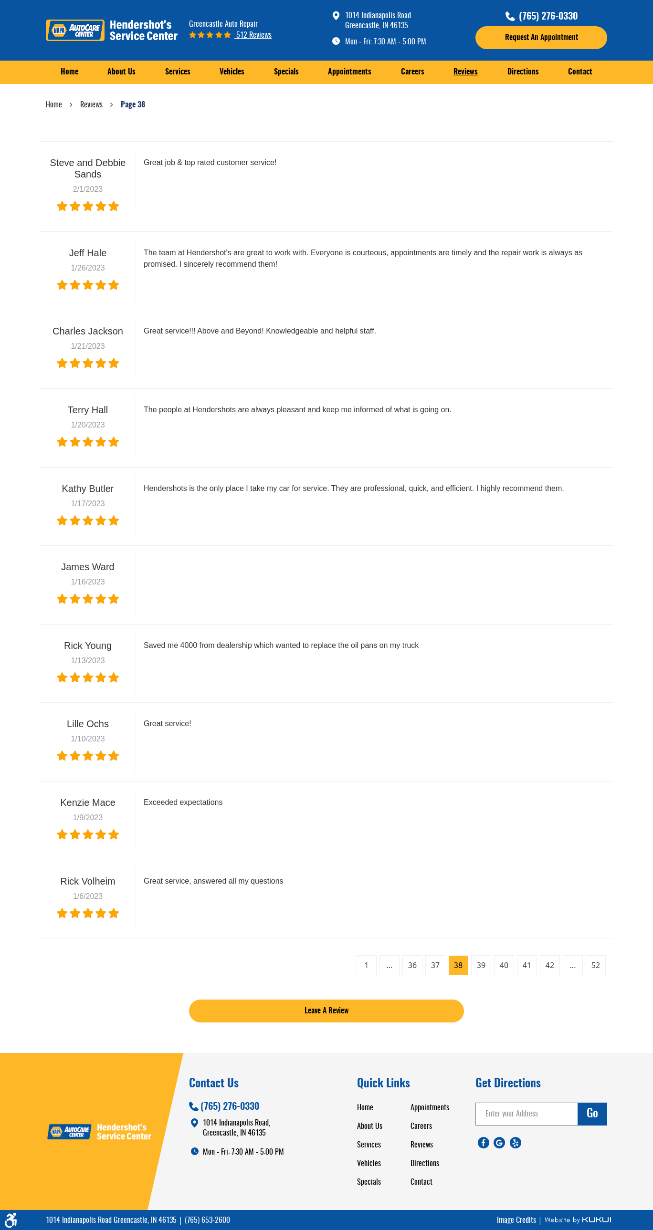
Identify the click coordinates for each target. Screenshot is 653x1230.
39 (481, 965)
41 (527, 965)
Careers (412, 72)
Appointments (349, 72)
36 (412, 965)
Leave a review (327, 1011)
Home (69, 72)
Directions (523, 72)
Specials (286, 72)
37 (435, 965)
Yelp (515, 1142)
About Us (121, 72)
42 (550, 965)
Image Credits (517, 1220)
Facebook (483, 1142)
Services (177, 72)
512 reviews (253, 35)
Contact (580, 72)
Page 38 (133, 105)
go (592, 1114)
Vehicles (232, 72)
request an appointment (541, 38)
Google (499, 1142)
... (390, 965)
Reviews (465, 72)
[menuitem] (69, 72)
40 (504, 965)
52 (595, 965)
